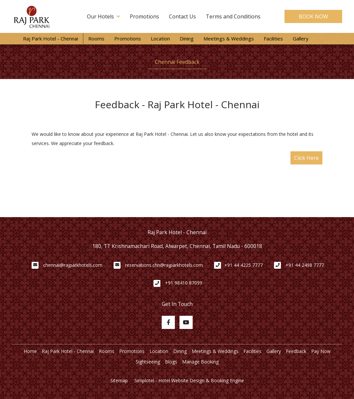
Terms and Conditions (233, 16)
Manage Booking (200, 362)
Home (30, 351)
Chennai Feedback (177, 61)
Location (160, 38)
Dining (187, 38)
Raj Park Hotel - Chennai (50, 38)
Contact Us (182, 16)
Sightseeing (148, 362)
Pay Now (321, 351)
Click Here (306, 158)
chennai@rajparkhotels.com (72, 265)
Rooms (96, 38)
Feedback (296, 351)
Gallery (301, 38)
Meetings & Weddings (229, 38)
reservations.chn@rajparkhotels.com (164, 265)
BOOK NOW (313, 16)
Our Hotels (103, 16)
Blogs (171, 362)
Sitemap (119, 380)
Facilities (273, 38)
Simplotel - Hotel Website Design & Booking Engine (189, 380)
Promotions (144, 16)
